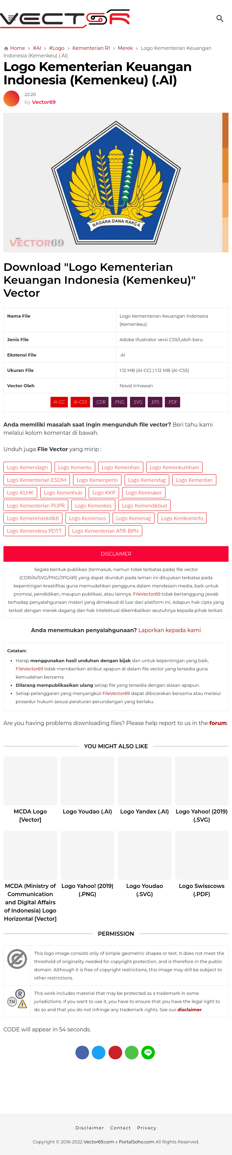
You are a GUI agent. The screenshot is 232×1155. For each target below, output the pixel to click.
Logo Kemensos (87, 518)
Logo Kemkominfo (182, 518)
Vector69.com (99, 1141)
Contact (120, 1127)
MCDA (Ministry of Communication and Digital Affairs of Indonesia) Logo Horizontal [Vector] (30, 902)
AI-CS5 (80, 402)
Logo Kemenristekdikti (33, 518)
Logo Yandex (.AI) (144, 811)
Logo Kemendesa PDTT (34, 530)
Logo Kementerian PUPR (36, 505)
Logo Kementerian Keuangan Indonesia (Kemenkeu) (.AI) (97, 73)
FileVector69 (147, 594)
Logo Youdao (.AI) (87, 811)
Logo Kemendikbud (144, 505)
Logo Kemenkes (93, 505)
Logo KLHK (20, 492)
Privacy (147, 1127)
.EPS (155, 402)
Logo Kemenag (133, 518)
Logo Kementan (194, 479)
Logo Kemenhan (121, 467)
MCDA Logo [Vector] (30, 815)
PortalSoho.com (137, 1141)
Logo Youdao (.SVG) (144, 890)
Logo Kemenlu (74, 467)
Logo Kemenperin (97, 479)
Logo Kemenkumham (174, 467)
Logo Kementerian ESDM (37, 479)
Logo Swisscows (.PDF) (201, 890)
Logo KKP (103, 492)
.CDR (100, 402)
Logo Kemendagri (27, 467)
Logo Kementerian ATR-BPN (105, 530)
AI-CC (59, 402)
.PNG (119, 402)
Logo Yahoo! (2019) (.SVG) (202, 815)
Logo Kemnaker (144, 492)
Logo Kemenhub (63, 492)
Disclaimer (89, 1127)
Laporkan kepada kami (169, 630)
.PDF (172, 402)
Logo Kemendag (146, 479)
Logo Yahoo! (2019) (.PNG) (87, 890)
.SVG (137, 402)
